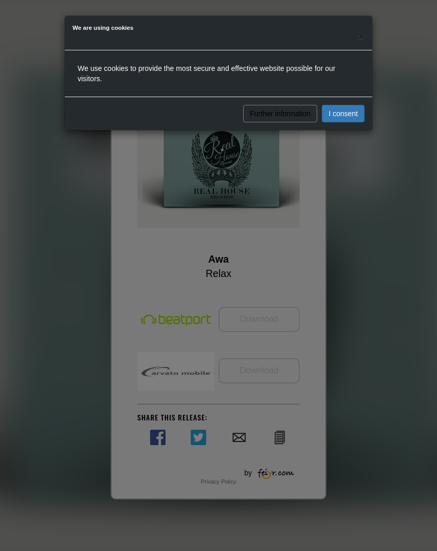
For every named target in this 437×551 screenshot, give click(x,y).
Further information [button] (280, 113)
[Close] (361, 36)
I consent (343, 113)
